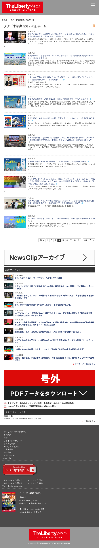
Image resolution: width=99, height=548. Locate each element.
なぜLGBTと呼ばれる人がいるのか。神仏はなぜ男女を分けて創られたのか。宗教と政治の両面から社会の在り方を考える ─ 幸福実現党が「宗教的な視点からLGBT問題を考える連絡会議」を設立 (61, 181)
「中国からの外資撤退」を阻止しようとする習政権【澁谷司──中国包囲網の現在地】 (50, 349)
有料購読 (7, 435)
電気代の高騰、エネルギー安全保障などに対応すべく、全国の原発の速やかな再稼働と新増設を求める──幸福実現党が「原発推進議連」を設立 (61, 202)
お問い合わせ (9, 455)
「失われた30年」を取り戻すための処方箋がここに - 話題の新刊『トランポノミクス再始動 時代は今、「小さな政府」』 (61, 78)
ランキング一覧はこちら (84, 364)
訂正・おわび (9, 444)
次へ (91, 240)
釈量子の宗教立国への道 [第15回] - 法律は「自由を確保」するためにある (60, 99)
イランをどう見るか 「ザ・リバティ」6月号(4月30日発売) (39, 278)
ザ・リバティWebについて (15, 432)
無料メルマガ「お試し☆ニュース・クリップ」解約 (23, 483)
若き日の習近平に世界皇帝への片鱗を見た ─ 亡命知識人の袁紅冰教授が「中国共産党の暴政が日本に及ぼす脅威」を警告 (61, 35)
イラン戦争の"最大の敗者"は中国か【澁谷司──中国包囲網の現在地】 (43, 305)
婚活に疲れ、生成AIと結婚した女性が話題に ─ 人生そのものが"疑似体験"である (48, 332)
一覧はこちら (88, 421)
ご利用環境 (8, 449)
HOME (4, 20)
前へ (42, 240)
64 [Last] (85, 240)
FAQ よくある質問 (11, 446)
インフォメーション (15, 412)
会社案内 (7, 452)
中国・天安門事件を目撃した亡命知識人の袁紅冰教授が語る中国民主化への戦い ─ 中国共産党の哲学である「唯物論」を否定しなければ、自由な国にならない (61, 140)
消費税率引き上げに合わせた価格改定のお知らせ (22, 418)
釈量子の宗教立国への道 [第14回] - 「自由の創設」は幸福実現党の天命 (59, 161)
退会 (6, 438)
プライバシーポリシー (13, 441)
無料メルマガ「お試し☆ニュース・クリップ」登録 (23, 480)
